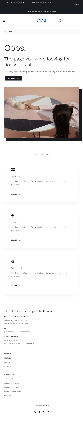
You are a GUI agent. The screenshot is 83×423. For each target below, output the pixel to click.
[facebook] (39, 412)
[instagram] (35, 412)
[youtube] (48, 412)
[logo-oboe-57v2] (41, 19)
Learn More (16, 194)
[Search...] (41, 31)
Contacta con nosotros (48, 11)
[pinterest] (44, 412)
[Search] (5, 31)
